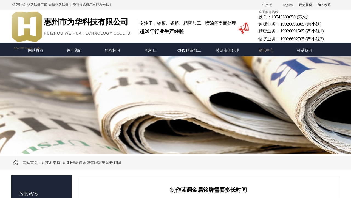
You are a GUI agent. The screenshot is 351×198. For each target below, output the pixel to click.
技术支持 (52, 163)
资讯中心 (266, 50)
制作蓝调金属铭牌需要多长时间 (94, 163)
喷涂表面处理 (227, 50)
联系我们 (304, 50)
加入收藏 (324, 5)
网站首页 (35, 50)
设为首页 (305, 5)
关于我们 (74, 50)
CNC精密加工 (189, 50)
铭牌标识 (112, 50)
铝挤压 (151, 50)
